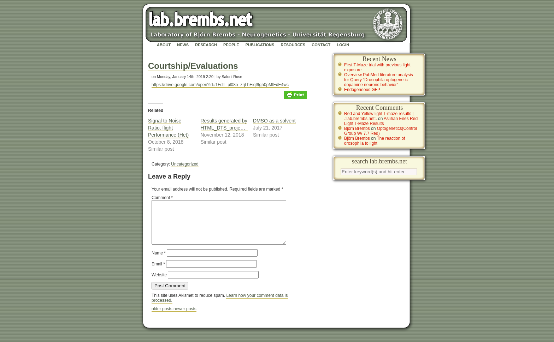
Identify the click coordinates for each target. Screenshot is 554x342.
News (183, 45)
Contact (321, 45)
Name (159, 261)
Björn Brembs (357, 128)
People (231, 45)
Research (206, 45)
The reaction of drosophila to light (374, 141)
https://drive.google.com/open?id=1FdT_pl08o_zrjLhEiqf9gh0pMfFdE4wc (220, 84)
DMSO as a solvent (274, 121)
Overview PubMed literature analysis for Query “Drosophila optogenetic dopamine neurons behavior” (378, 79)
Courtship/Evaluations (193, 66)
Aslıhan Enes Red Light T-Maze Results (381, 121)
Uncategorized (184, 164)
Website (159, 283)
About (164, 45)
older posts (162, 317)
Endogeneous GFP (362, 89)
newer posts (184, 317)
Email (158, 272)
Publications (260, 45)
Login (343, 45)
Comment (162, 197)
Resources (293, 45)
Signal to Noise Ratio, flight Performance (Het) (168, 128)
